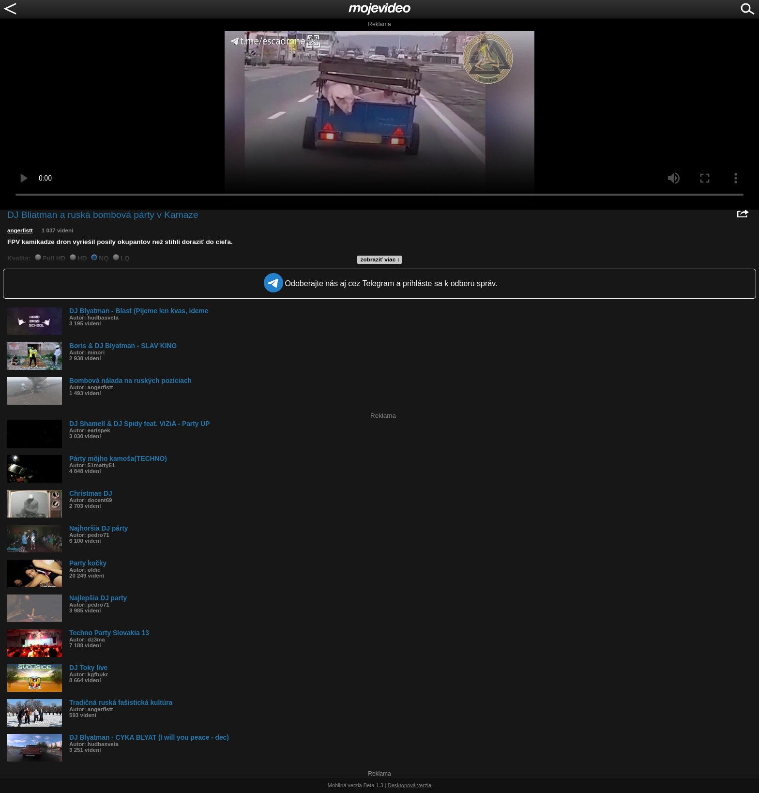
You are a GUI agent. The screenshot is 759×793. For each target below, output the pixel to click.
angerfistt (20, 230)
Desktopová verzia (410, 785)
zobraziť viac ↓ (380, 259)
